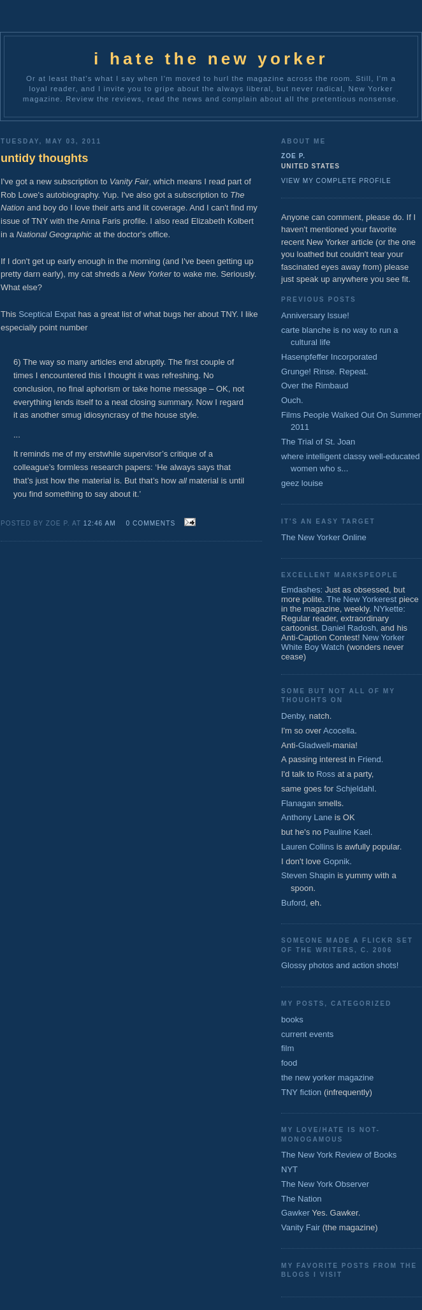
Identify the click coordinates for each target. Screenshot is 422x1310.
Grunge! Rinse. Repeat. (324, 371)
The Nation (301, 1198)
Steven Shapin (308, 875)
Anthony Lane (306, 817)
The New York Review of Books (339, 1154)
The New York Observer (325, 1184)
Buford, (294, 903)
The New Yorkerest (361, 599)
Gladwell (314, 745)
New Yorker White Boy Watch (343, 642)
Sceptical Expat (47, 314)
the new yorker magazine (327, 1077)
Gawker (295, 1213)
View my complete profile (336, 180)
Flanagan (298, 803)
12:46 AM (100, 523)
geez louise (302, 483)
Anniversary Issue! (315, 315)
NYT (289, 1169)
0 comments (151, 523)
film (287, 1048)
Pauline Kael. (348, 832)
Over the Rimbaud (315, 385)
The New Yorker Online (324, 537)
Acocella (338, 730)
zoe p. (293, 155)
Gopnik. (337, 861)
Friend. (370, 759)
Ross (325, 774)
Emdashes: (302, 589)
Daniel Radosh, (350, 628)
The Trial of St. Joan (318, 441)
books (292, 1019)
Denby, (294, 716)
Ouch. (292, 400)
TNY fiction (301, 1092)
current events (307, 1034)
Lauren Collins (307, 846)
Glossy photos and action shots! (339, 965)
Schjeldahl (355, 788)
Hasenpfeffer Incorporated (329, 357)
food (289, 1063)
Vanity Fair (300, 1227)
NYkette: (389, 609)
